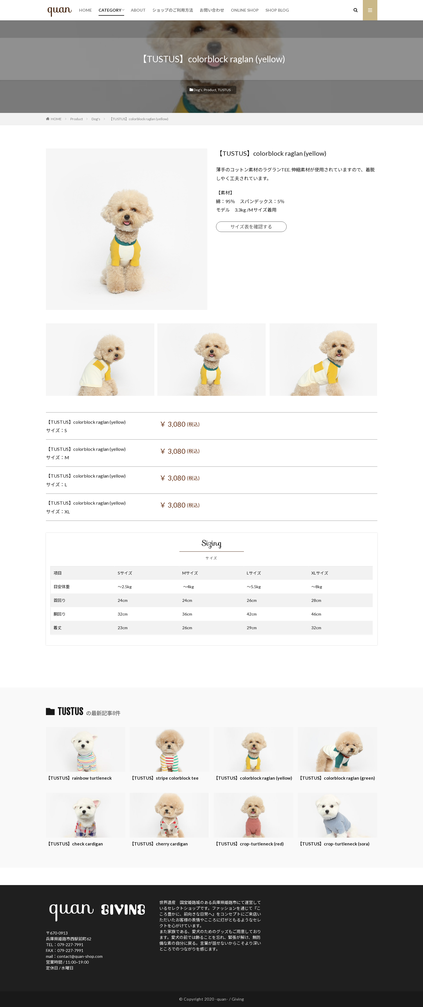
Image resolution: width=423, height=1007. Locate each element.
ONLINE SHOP (245, 10)
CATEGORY (110, 10)
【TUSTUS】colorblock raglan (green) (336, 778)
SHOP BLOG (277, 10)
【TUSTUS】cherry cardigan (159, 843)
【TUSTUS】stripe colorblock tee (164, 778)
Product (210, 90)
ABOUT (138, 10)
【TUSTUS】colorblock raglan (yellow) (138, 119)
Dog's (198, 90)
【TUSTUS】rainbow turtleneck (79, 778)
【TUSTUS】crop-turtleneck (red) (249, 843)
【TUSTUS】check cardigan (74, 843)
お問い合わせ (212, 10)
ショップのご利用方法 (172, 10)
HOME (85, 10)
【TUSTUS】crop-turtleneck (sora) (334, 843)
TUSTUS (224, 90)
